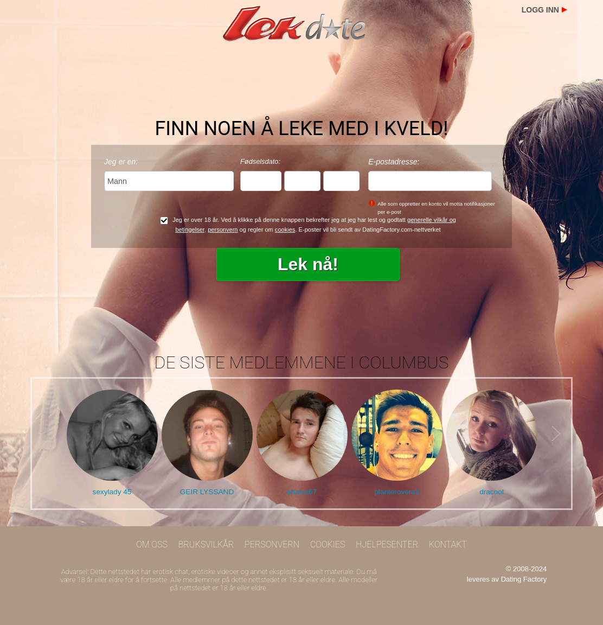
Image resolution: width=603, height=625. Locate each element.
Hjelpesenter (387, 544)
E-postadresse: (393, 161)
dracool (491, 492)
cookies (285, 229)
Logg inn (540, 9)
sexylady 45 (112, 492)
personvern (223, 229)
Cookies (327, 544)
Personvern (272, 544)
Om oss (152, 544)
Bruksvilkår (206, 544)
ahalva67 (302, 492)
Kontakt (448, 544)
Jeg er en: (121, 161)
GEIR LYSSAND (207, 492)
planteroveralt (396, 492)
